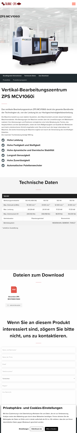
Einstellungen (24, 429)
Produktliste (6, 80)
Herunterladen (15, 305)
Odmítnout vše (36, 429)
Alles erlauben (51, 429)
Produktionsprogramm (20, 80)
